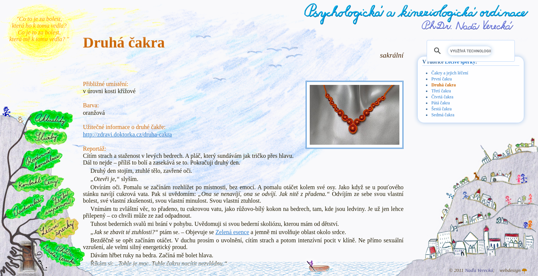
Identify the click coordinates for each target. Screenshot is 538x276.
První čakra (441, 79)
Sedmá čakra (442, 114)
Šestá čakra (441, 108)
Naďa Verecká (479, 270)
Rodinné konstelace (41, 159)
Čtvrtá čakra (442, 96)
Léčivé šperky (460, 62)
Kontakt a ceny (37, 182)
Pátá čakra (440, 102)
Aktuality (51, 119)
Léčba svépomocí (56, 203)
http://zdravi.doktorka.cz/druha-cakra (127, 134)
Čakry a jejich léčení (449, 73)
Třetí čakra (441, 90)
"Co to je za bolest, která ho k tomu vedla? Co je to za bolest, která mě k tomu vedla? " (39, 29)
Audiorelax (25, 207)
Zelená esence (232, 232)
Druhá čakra (443, 85)
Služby (45, 137)
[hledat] (469, 50)
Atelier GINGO (524, 271)
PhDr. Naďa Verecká (467, 25)
